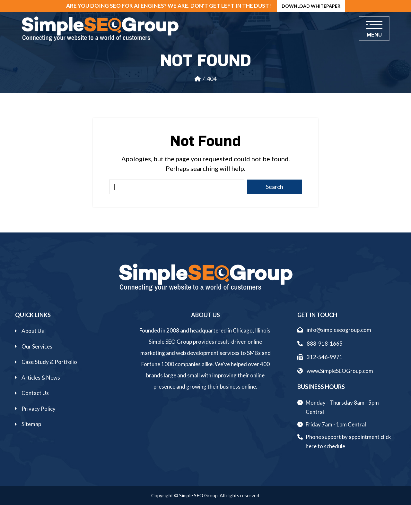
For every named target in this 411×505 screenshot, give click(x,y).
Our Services (37, 346)
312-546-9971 (320, 357)
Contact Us (35, 393)
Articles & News (41, 377)
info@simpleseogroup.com (334, 329)
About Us (33, 330)
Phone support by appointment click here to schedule (348, 441)
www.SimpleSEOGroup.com (335, 370)
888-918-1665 (320, 343)
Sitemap (31, 424)
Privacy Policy (39, 408)
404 (211, 78)
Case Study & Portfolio (49, 361)
